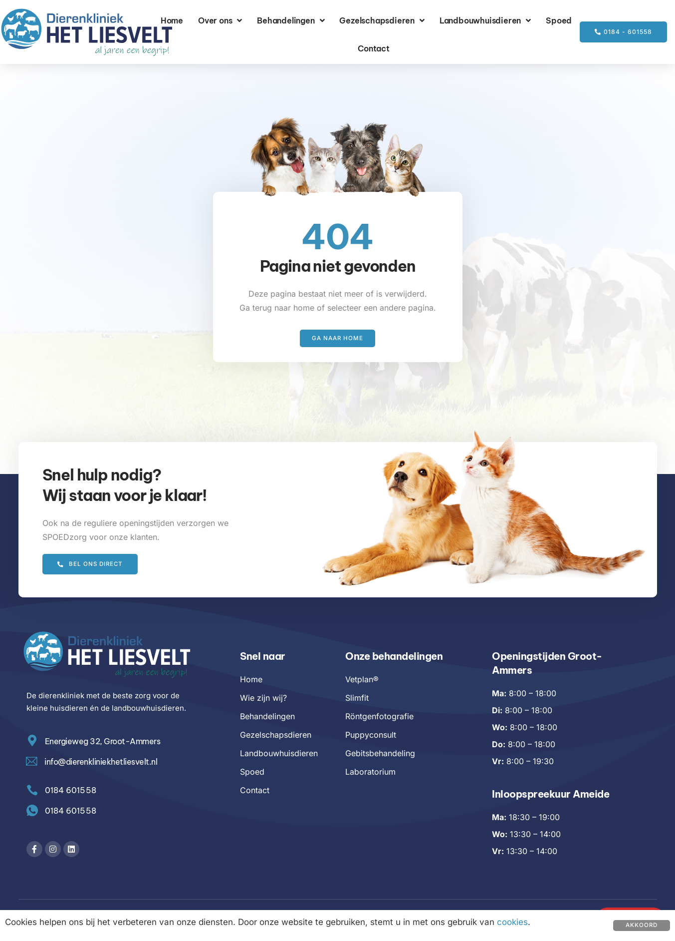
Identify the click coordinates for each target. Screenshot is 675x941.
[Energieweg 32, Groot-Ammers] (32, 741)
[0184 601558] (32, 811)
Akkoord (641, 925)
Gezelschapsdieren (381, 20)
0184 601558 (71, 811)
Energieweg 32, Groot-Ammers (104, 742)
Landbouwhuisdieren (485, 20)
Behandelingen (290, 20)
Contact (374, 48)
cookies (512, 922)
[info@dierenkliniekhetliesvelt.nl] (32, 762)
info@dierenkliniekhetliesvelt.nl (101, 762)
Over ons (220, 20)
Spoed (559, 20)
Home (172, 20)
